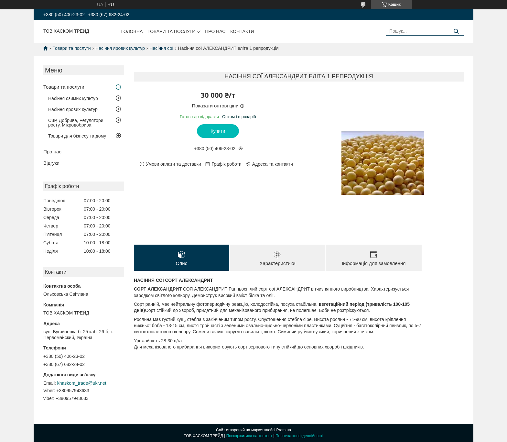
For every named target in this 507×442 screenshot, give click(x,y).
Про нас (215, 31)
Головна (132, 31)
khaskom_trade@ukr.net (81, 383)
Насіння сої (161, 48)
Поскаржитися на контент (249, 436)
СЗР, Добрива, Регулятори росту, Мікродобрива (75, 122)
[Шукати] (456, 32)
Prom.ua (283, 430)
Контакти (242, 31)
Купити (218, 131)
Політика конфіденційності (299, 436)
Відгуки (51, 163)
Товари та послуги (171, 31)
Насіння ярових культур (120, 48)
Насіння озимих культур (73, 98)
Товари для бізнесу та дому (77, 135)
